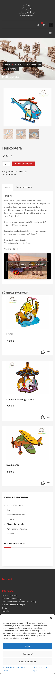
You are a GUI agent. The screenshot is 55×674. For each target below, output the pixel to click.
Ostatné (10, 533)
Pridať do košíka (23, 164)
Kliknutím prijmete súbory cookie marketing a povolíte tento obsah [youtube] (27, 266)
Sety (12, 519)
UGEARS (12, 174)
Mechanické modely (16, 514)
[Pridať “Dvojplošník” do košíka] (43, 482)
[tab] (7, 187)
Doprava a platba (9, 595)
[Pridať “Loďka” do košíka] (43, 351)
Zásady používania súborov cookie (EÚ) (19, 601)
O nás (4, 608)
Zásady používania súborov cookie (14, 668)
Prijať (27, 646)
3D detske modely (19, 171)
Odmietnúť (27, 654)
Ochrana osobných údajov (39, 668)
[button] (50, 617)
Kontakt (5, 611)
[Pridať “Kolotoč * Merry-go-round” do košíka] (43, 417)
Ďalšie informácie (24, 187)
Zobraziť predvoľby (27, 661)
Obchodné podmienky (11, 598)
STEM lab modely (15, 505)
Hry (8, 510)
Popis (7, 187)
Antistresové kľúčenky (17, 529)
